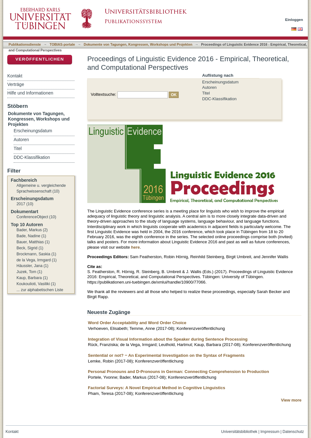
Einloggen (294, 19)
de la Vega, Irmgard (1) (36, 260)
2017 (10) (25, 204)
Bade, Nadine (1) (31, 236)
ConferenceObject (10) (36, 217)
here (135, 247)
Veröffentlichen (39, 59)
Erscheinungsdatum (220, 82)
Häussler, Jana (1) (32, 266)
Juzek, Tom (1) (29, 272)
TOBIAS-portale (62, 44)
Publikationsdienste (25, 44)
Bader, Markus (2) (32, 230)
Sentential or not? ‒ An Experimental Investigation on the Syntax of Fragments (166, 355)
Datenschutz (293, 431)
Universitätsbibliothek (239, 431)
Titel (206, 93)
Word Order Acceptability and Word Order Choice (137, 322)
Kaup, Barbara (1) (32, 278)
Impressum (270, 431)
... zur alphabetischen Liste (40, 290)
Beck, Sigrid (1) (30, 248)
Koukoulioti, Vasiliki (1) (36, 284)
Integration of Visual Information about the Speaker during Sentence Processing (168, 339)
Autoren (209, 87)
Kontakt (14, 75)
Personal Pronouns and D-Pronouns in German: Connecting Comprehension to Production (178, 371)
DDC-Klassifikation (219, 98)
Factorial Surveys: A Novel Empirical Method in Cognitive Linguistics (156, 387)
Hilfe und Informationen (30, 92)
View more (291, 400)
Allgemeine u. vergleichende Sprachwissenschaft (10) (41, 188)
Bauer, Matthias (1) (33, 242)
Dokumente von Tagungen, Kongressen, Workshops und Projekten (138, 44)
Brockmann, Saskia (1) (36, 254)
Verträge (15, 84)
